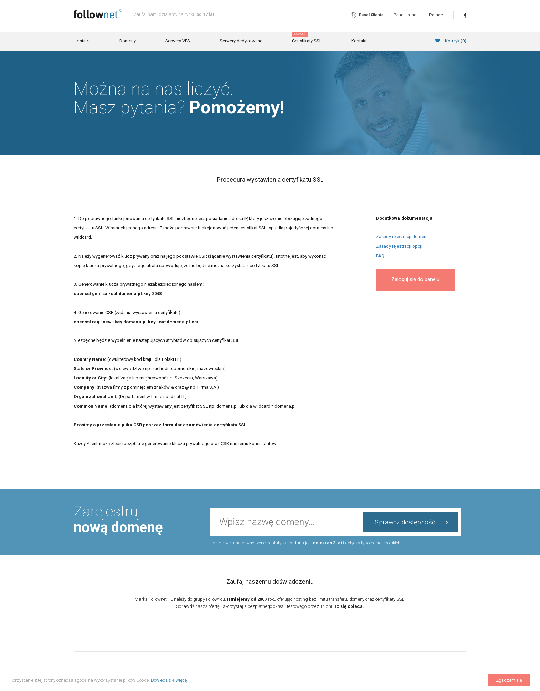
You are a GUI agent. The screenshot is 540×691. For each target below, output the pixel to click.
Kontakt (359, 40)
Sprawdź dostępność (405, 522)
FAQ (380, 255)
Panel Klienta (371, 15)
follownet (98, 14)
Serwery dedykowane (241, 40)
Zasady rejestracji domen (401, 236)
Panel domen (406, 15)
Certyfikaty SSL (307, 37)
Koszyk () (455, 40)
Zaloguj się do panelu (415, 279)
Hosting (82, 40)
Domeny (127, 40)
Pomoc (436, 15)
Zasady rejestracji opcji (399, 246)
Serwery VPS (177, 40)
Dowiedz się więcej (169, 680)
